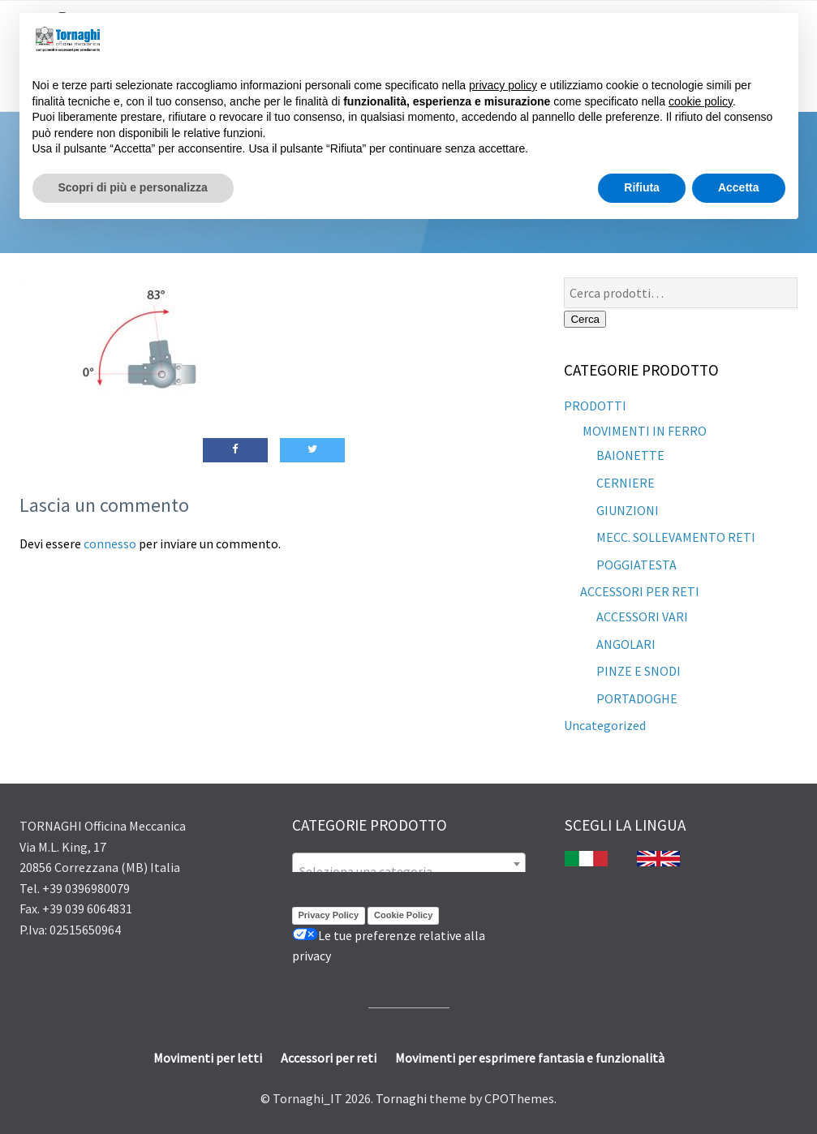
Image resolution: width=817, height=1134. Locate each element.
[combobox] (409, 864)
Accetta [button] (738, 187)
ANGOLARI (626, 644)
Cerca (585, 319)
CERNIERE (625, 483)
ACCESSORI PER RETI (639, 591)
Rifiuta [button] (642, 187)
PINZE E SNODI (638, 671)
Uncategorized (605, 725)
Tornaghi (401, 1098)
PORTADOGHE (636, 698)
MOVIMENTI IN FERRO (643, 431)
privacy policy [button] (503, 85)
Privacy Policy (329, 915)
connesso (110, 543)
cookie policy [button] (701, 101)
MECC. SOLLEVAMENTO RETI (675, 537)
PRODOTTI (595, 405)
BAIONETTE (630, 455)
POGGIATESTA (636, 564)
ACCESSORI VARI (642, 616)
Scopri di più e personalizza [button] (133, 187)
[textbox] (409, 871)
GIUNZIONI (627, 510)
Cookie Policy (403, 915)
